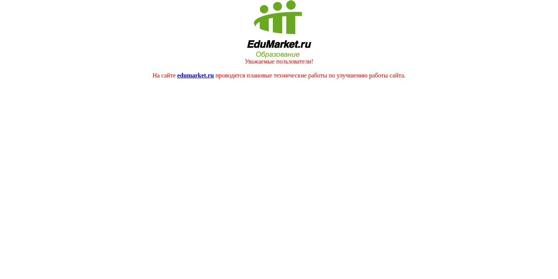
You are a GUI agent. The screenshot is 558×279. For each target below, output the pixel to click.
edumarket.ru (195, 75)
